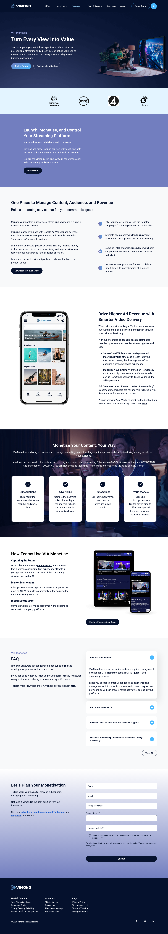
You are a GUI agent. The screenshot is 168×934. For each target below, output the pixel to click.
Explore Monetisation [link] (47, 66)
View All (149, 753)
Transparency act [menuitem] (80, 905)
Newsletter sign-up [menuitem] (54, 908)
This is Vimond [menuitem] (51, 902)
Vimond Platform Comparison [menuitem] (24, 911)
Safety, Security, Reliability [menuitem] (22, 908)
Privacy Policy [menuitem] (78, 902)
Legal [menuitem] (75, 898)
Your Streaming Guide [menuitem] (21, 902)
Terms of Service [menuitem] (80, 908)
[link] (21, 5)
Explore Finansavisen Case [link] (102, 622)
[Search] (154, 6)
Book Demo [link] (140, 6)
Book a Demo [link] (21, 66)
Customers (111, 6)
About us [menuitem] (50, 898)
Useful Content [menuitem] (19, 898)
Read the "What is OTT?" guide (123, 672)
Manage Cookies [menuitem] (80, 911)
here (144, 403)
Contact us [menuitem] (50, 905)
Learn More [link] (32, 170)
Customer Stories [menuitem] (19, 905)
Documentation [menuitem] (52, 911)
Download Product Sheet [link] (27, 270)
